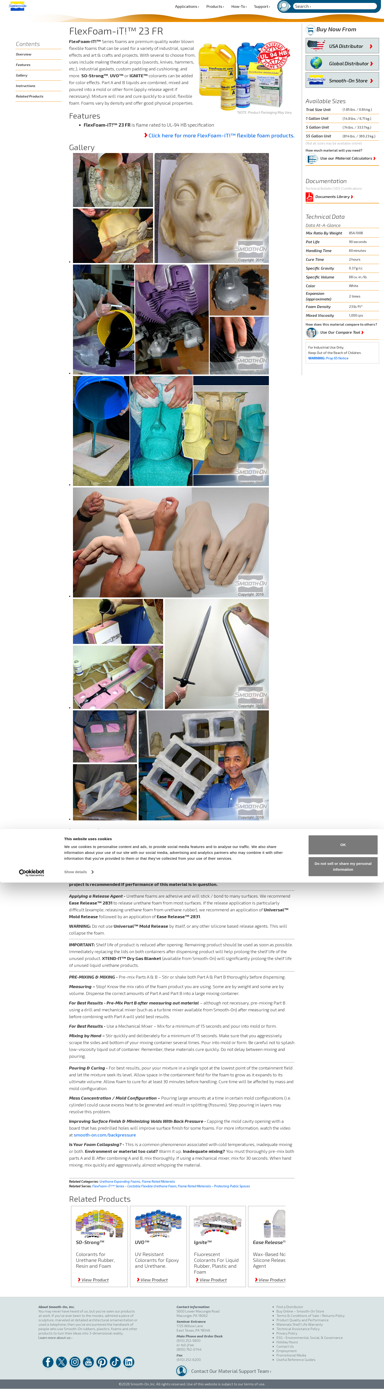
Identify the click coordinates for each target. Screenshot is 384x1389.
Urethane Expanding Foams (119, 1181)
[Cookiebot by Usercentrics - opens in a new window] (31, 1379)
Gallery (21, 75)
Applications (187, 6)
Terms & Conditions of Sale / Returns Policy (310, 1315)
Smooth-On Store (351, 79)
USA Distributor (351, 45)
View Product (93, 1279)
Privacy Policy (286, 1333)
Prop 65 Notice (328, 358)
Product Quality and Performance (302, 1320)
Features (23, 65)
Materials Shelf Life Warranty (299, 1324)
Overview (23, 54)
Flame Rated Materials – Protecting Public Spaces (214, 1186)
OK (343, 1351)
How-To (239, 6)
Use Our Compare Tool (342, 331)
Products (215, 6)
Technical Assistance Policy (298, 1329)
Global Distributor (351, 62)
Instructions (25, 86)
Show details (75, 1378)
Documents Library (334, 195)
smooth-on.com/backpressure (105, 1134)
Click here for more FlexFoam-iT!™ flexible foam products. (222, 135)
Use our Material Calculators (348, 157)
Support (262, 6)
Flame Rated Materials (158, 1181)
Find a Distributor (289, 1307)
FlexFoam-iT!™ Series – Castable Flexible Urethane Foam (134, 1186)
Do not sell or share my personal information (343, 1373)
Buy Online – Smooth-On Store (300, 1311)
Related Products (29, 96)
